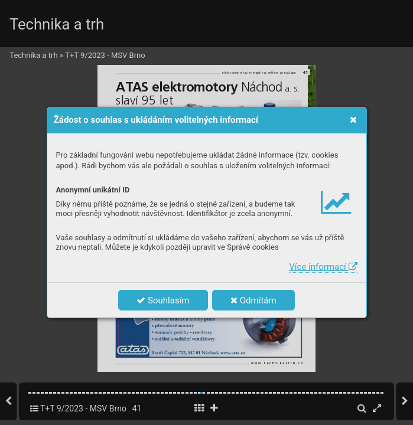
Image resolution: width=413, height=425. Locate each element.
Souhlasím (162, 300)
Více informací (323, 266)
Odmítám (253, 300)
